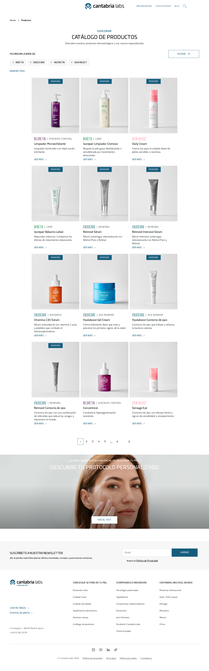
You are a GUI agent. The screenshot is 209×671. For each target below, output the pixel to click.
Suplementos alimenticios (85, 610)
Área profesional (144, 6)
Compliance (146, 658)
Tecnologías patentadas (127, 590)
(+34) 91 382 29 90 (18, 632)
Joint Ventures (122, 617)
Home (13, 20)
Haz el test (104, 520)
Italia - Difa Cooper (168, 597)
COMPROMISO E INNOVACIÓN (131, 583)
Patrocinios (121, 610)
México (163, 617)
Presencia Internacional (170, 590)
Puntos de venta (163, 6)
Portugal (163, 603)
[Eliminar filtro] (13, 62)
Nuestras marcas (80, 617)
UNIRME (184, 552)
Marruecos (164, 610)
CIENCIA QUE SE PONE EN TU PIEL (90, 583)
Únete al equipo (123, 631)
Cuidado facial (79, 597)
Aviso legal (111, 658)
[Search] (185, 6)
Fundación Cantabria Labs (128, 624)
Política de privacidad (92, 658)
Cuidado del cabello (82, 603)
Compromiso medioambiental (130, 603)
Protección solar (80, 590)
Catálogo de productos (83, 624)
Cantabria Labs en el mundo (176, 583)
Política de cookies (128, 658)
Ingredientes (122, 597)
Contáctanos (18, 608)
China (162, 624)
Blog (177, 6)
